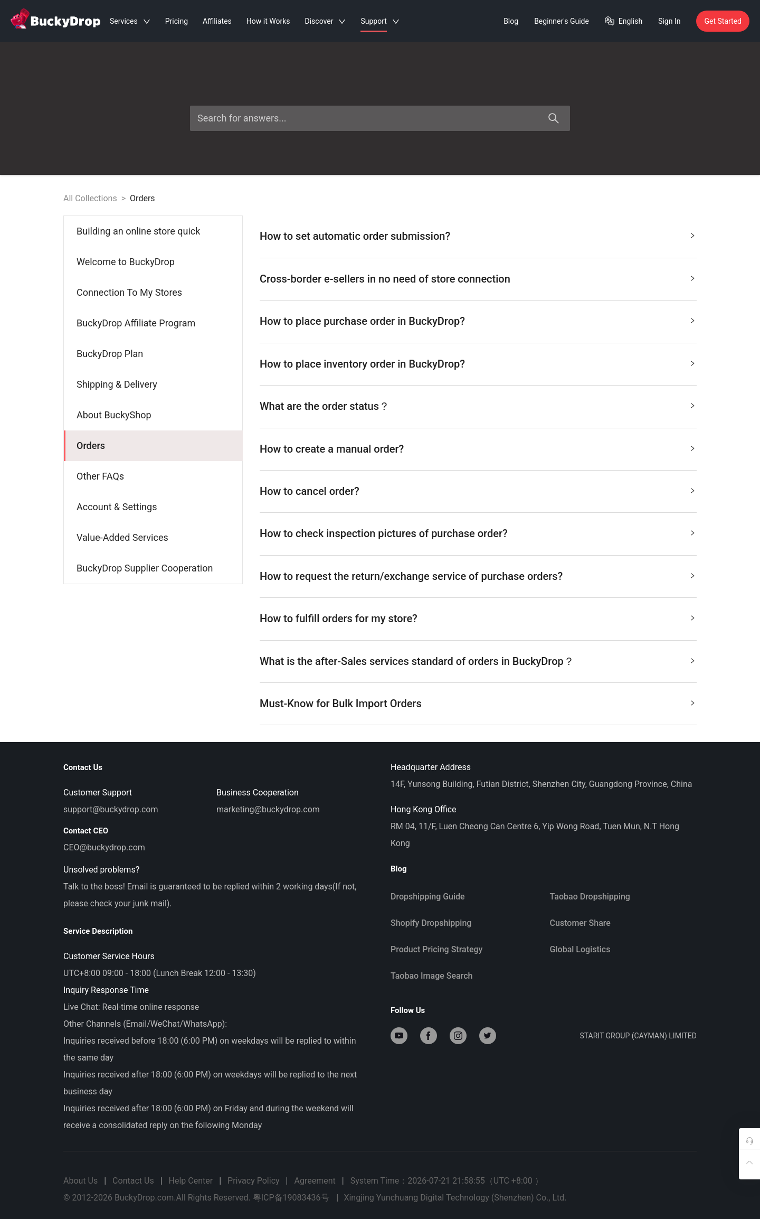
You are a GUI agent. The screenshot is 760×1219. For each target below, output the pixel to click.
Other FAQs (100, 476)
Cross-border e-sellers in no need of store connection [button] (478, 277)
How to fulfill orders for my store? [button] (478, 616)
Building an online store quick (138, 231)
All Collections (90, 198)
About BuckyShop (114, 414)
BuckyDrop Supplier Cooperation (145, 568)
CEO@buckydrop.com (104, 847)
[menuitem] (153, 231)
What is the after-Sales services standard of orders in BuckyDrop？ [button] (478, 659)
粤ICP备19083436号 (291, 1198)
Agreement (314, 1181)
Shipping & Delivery (117, 384)
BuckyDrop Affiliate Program (136, 323)
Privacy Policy (253, 1181)
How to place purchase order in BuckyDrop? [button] (478, 319)
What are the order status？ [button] (478, 404)
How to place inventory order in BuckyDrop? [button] (478, 362)
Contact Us (133, 1181)
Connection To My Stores (129, 292)
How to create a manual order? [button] (478, 447)
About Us (80, 1181)
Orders (142, 198)
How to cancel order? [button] (478, 489)
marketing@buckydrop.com (268, 809)
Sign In (669, 21)
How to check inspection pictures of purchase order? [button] (478, 531)
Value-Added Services (122, 537)
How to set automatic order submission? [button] (478, 234)
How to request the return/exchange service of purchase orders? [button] (478, 574)
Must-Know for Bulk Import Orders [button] (478, 701)
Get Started (723, 21)
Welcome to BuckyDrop (126, 261)
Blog (511, 21)
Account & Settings (117, 506)
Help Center (191, 1181)
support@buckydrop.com (110, 809)
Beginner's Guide (561, 21)
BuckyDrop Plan (110, 353)
